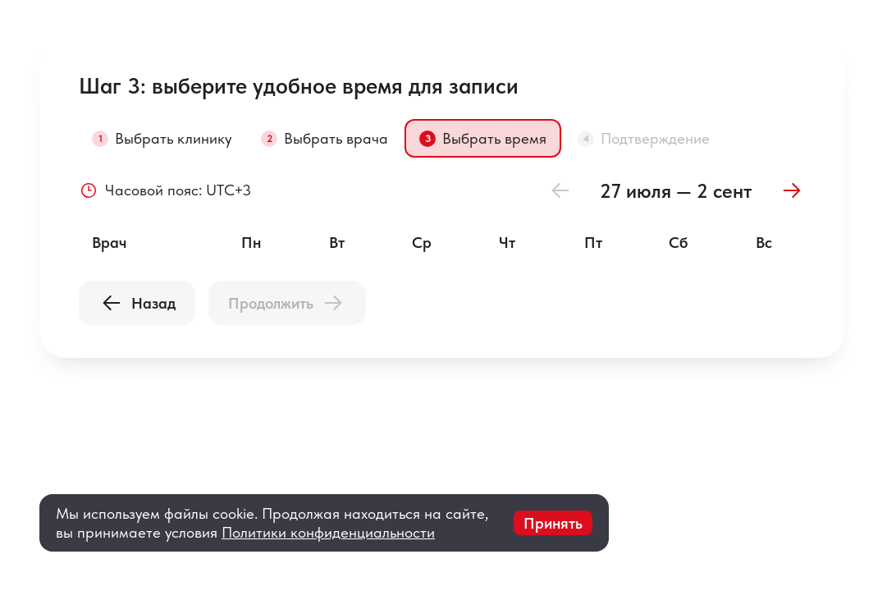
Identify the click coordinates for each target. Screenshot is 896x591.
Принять (553, 523)
